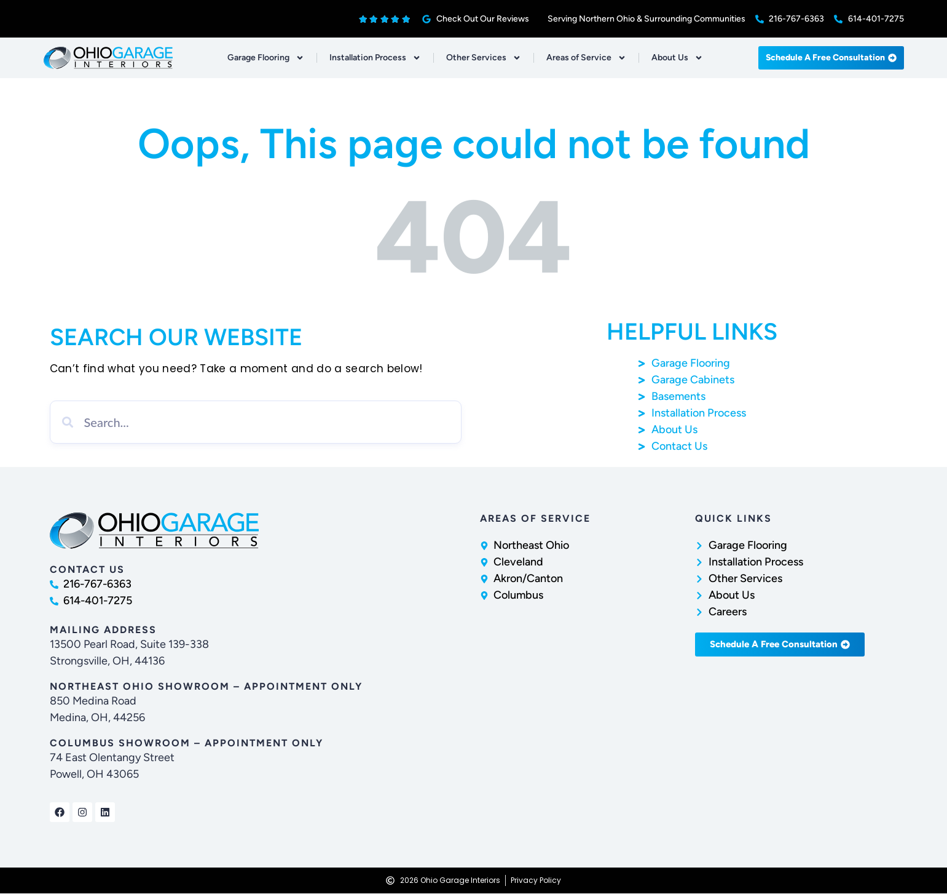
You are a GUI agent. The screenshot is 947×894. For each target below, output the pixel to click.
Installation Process (375, 57)
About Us (677, 57)
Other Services (483, 57)
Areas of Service (586, 57)
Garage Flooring (265, 57)
